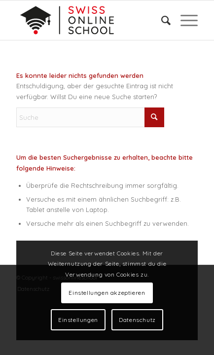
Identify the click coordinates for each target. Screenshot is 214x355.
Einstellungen (78, 319)
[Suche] (161, 20)
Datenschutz (137, 319)
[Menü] (184, 20)
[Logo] (89, 20)
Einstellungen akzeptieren (107, 292)
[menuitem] (161, 20)
